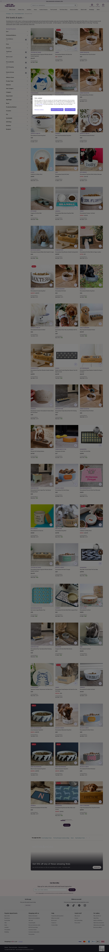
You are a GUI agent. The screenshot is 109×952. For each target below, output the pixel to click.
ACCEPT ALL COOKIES (70, 109)
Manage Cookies (39, 109)
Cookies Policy (39, 104)
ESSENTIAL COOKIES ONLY (57, 109)
